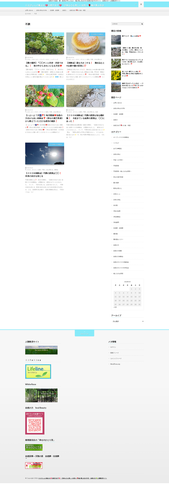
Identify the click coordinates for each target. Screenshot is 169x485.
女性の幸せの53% (44, 12)
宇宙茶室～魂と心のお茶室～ (123, 175)
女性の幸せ (117, 158)
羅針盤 (115, 236)
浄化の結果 (117, 214)
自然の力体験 (117, 253)
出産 (96, 116)
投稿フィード (114, 355)
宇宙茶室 (116, 169)
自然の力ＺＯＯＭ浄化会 (121, 270)
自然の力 (59, 38)
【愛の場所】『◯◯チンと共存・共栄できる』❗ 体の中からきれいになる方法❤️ (44, 68)
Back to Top (85, 336)
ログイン (113, 349)
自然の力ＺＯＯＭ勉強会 (121, 264)
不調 (91, 63)
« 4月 (115, 309)
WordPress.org (115, 366)
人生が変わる (98, 63)
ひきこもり (35, 63)
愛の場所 (116, 186)
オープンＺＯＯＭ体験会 (121, 141)
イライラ (42, 63)
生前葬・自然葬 (118, 231)
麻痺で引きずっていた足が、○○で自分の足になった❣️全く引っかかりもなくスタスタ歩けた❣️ (132, 90)
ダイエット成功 (84, 63)
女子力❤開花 (117, 152)
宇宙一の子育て (118, 163)
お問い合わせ (29, 12)
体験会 (56, 173)
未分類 (115, 208)
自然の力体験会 (98, 38)
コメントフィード (116, 360)
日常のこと (117, 197)
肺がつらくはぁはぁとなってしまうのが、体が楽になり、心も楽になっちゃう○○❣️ (132, 66)
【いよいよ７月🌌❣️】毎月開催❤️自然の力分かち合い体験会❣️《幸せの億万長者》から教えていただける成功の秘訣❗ (44, 122)
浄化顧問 (116, 225)
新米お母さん (117, 191)
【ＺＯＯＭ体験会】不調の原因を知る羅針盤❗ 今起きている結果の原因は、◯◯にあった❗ (85, 122)
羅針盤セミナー (118, 242)
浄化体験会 (117, 219)
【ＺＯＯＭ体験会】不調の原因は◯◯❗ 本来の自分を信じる (44, 178)
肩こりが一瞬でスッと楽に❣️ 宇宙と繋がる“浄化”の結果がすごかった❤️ (132, 78)
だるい (29, 63)
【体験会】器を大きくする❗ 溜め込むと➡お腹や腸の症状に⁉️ (85, 68)
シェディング (54, 63)
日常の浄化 (117, 203)
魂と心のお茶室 (118, 275)
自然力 (69, 12)
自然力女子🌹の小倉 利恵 (84, 12)
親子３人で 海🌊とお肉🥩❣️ (131, 40)
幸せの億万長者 (118, 180)
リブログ (116, 147)
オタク (47, 63)
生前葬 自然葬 (58, 12)
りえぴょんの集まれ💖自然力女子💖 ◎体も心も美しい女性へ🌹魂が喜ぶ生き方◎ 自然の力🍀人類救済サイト (75, 480)
